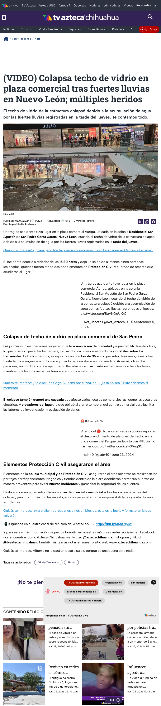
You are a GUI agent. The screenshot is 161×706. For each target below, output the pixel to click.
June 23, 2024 (123, 455)
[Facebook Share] (153, 221)
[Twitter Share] (140, 221)
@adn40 (9, 214)
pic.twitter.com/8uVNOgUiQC (103, 314)
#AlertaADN (94, 421)
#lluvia (144, 441)
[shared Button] (146, 221)
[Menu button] (11, 17)
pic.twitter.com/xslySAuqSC (121, 446)
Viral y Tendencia (48, 562)
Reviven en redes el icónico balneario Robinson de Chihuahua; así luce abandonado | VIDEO (63, 669)
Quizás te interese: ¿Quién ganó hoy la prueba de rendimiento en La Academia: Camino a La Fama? (78, 250)
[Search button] (150, 17)
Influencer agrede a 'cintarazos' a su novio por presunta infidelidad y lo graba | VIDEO (141, 669)
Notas (71, 562)
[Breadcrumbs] (7, 38)
